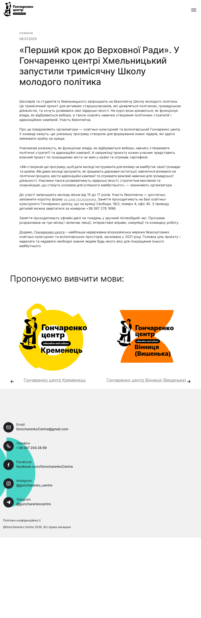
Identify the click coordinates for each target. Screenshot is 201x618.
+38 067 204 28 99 (31, 463)
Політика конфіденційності (22, 535)
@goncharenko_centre (34, 500)
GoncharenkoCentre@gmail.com (42, 444)
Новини (26, 34)
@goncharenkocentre (33, 519)
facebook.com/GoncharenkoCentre (44, 481)
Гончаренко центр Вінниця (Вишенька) (146, 395)
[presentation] (12, 396)
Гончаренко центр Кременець (55, 395)
